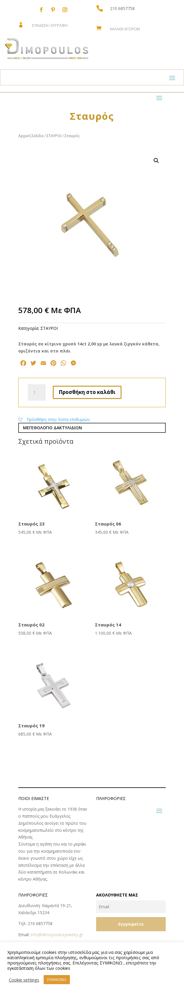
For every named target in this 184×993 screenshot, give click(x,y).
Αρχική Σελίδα (30, 135)
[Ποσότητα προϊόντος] (36, 392)
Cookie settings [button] (24, 979)
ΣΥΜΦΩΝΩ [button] (56, 979)
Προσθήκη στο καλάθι (87, 392)
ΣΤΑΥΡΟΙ (54, 135)
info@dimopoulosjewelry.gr (57, 934)
